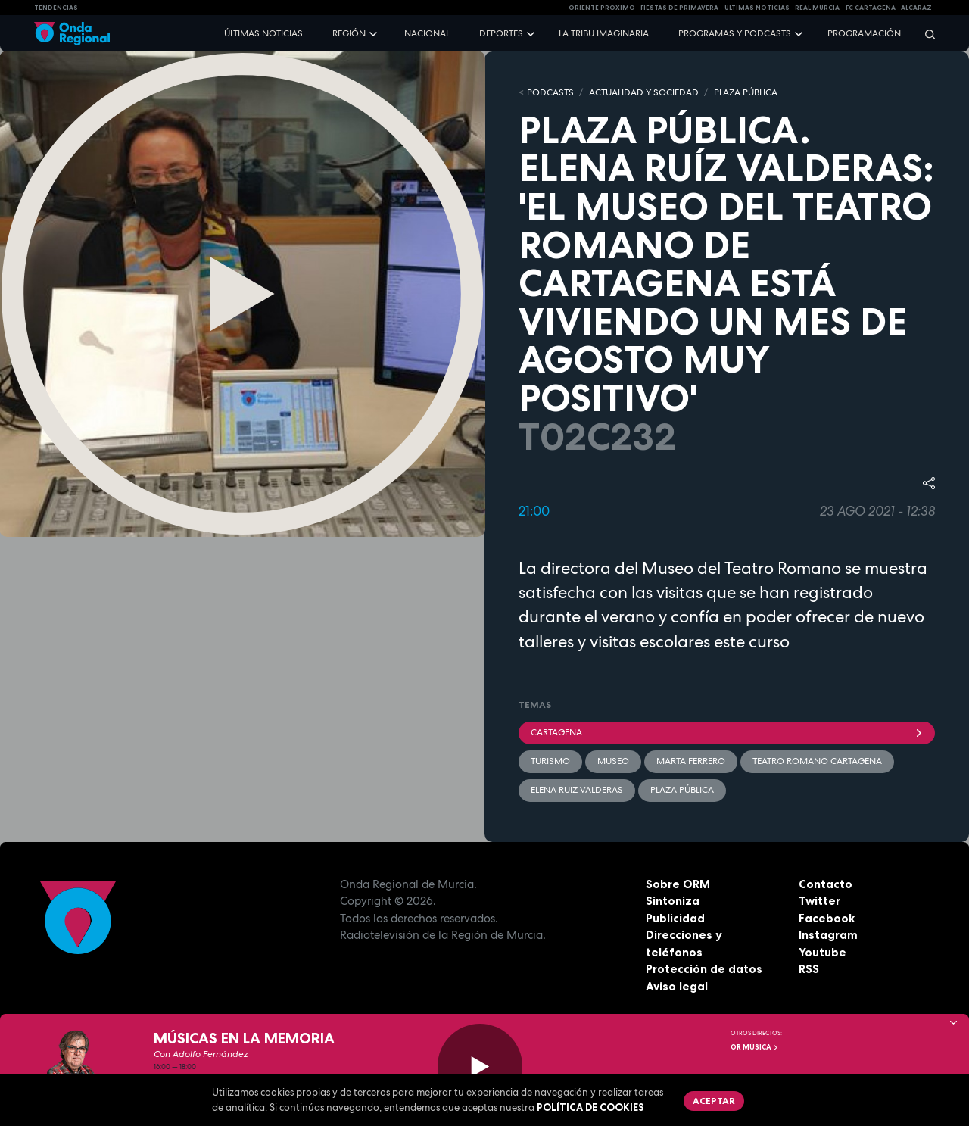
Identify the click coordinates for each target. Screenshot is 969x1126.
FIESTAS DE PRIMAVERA (679, 7)
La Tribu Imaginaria (604, 33)
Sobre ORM (678, 884)
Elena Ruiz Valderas (577, 790)
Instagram (828, 935)
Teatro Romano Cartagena (817, 761)
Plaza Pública (682, 790)
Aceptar (714, 1100)
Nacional (427, 33)
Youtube (822, 952)
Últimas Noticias (757, 7)
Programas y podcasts (734, 33)
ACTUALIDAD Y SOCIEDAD (644, 92)
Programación (864, 33)
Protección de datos (704, 969)
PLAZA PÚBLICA (745, 92)
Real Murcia (817, 7)
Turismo (550, 761)
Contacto (825, 884)
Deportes (501, 33)
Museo (613, 761)
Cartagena (727, 732)
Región (349, 33)
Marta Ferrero (690, 761)
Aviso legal (677, 986)
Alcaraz (916, 7)
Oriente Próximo (602, 7)
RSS (809, 969)
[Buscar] (925, 33)
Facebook (827, 918)
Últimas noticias (263, 33)
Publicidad (675, 918)
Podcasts (550, 92)
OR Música (755, 1047)
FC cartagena (871, 7)
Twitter (819, 901)
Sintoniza (672, 901)
